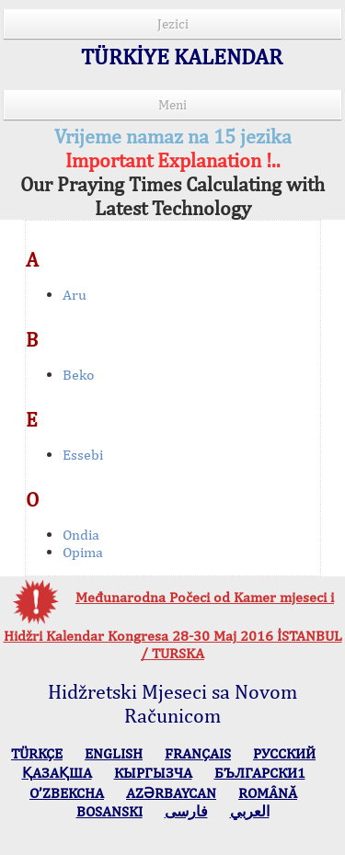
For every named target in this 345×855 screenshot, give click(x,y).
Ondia (81, 534)
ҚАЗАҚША (57, 772)
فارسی (186, 811)
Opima (83, 552)
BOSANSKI (109, 811)
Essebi (83, 454)
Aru (74, 294)
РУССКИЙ (284, 753)
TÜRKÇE (37, 753)
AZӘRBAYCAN (171, 793)
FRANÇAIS (198, 753)
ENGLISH (114, 753)
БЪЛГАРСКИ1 (259, 772)
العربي (250, 811)
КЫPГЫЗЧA (153, 772)
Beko (79, 374)
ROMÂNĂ (267, 793)
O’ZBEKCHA (66, 793)
